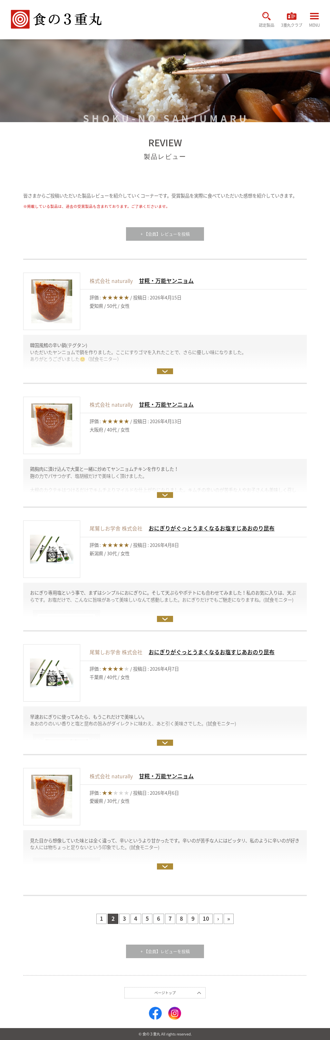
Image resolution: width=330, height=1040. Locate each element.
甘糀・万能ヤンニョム (166, 280)
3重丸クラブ (290, 20)
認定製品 (264, 20)
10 (206, 918)
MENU (314, 21)
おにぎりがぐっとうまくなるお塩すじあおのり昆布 (212, 528)
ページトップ (165, 993)
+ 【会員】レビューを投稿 (165, 234)
